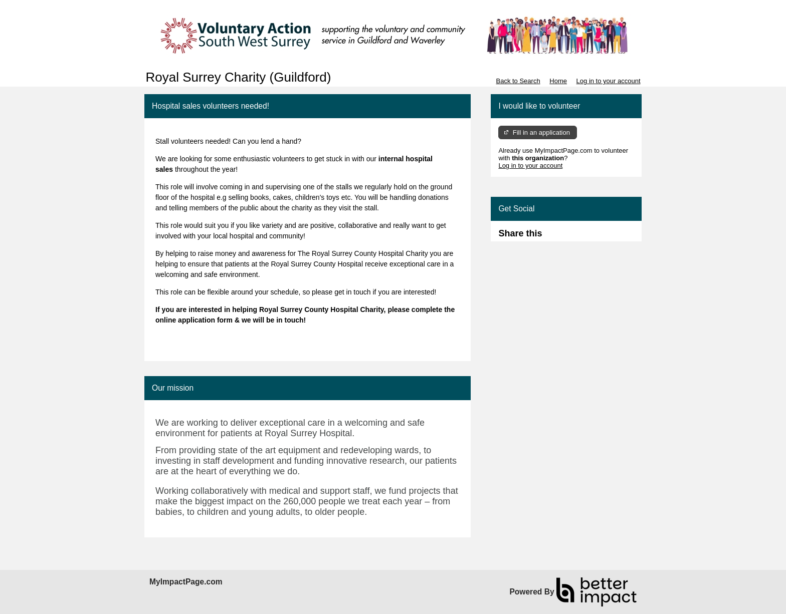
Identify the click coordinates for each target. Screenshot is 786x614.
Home (558, 81)
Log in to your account (608, 81)
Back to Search (518, 81)
